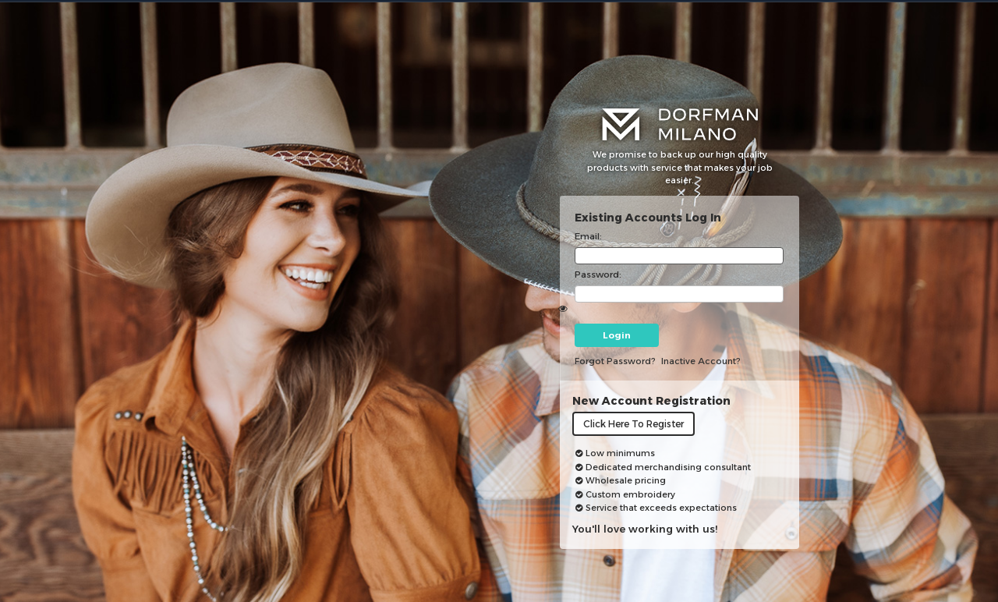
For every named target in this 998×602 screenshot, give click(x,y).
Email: (588, 236)
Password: (598, 274)
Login (617, 335)
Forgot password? (615, 361)
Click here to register (633, 424)
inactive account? (701, 361)
